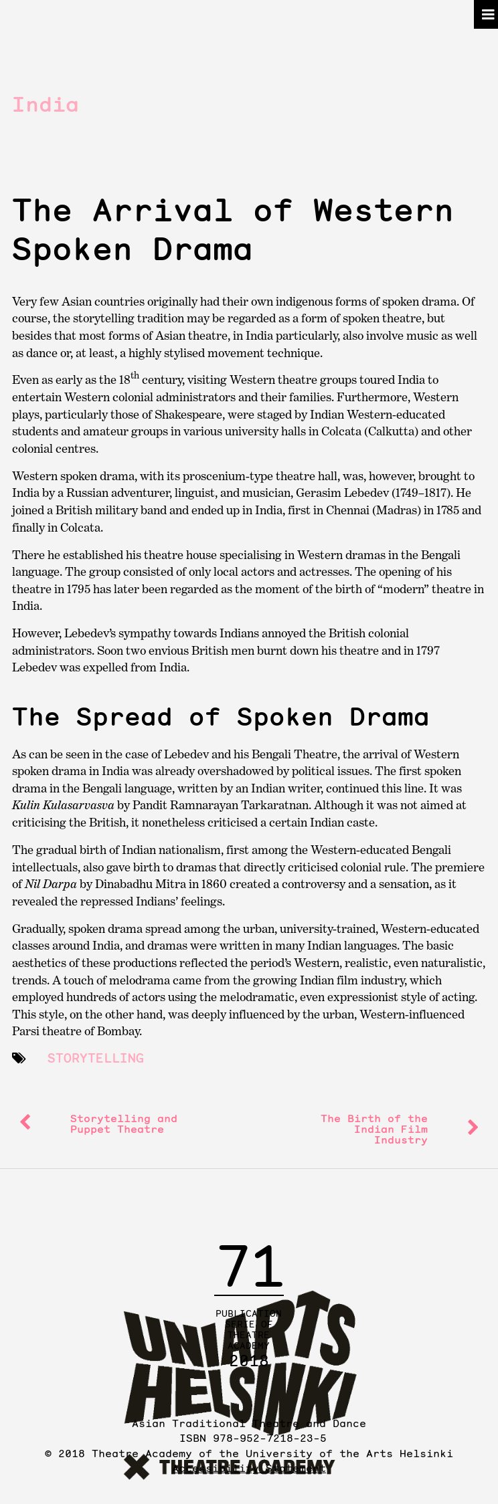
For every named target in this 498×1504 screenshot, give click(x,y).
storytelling (96, 1058)
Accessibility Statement (249, 1468)
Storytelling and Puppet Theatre (123, 1123)
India (45, 104)
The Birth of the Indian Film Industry (374, 1128)
